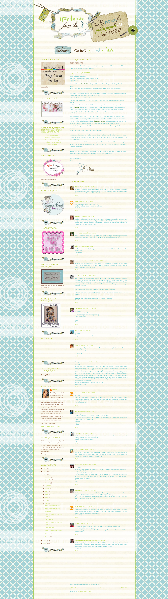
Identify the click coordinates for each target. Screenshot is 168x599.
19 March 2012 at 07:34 (90, 276)
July (46, 491)
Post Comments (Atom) (84, 591)
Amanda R (78, 216)
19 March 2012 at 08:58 (89, 308)
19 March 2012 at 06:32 (86, 246)
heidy (76, 246)
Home (99, 587)
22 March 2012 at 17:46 (90, 507)
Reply (76, 195)
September (48, 485)
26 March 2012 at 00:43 (98, 540)
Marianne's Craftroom (82, 261)
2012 (45, 474)
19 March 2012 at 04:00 (89, 233)
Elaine (55, 389)
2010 (45, 543)
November (48, 480)
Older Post (124, 587)
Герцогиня (73, 73)
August (47, 488)
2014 (45, 468)
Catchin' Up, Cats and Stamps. (53, 530)
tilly (76, 330)
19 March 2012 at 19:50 (87, 411)
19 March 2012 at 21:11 (88, 433)
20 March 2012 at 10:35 (90, 490)
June (46, 494)
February (48, 534)
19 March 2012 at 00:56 (86, 201)
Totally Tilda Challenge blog (51, 131)
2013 (45, 471)
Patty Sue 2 (78, 233)
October (47, 483)
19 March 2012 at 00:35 (89, 187)
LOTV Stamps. (49, 519)
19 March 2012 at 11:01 (86, 345)
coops (76, 345)
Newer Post (73, 587)
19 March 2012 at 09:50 (85, 330)
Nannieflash (78, 490)
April (46, 500)
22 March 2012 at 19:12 (87, 523)
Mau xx (77, 523)
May (46, 497)
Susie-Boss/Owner (52, 135)
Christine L (78, 276)
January (47, 537)
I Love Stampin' (49, 527)
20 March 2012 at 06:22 (87, 450)
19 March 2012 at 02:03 (89, 216)
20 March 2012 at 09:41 (90, 465)
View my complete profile (50, 426)
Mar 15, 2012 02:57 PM (84, 73)
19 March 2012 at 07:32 (97, 261)
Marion (77, 411)
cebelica (77, 450)
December (48, 477)
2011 (45, 540)
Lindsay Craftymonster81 (83, 540)
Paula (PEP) (78, 507)
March (47, 503)
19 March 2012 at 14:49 (90, 362)
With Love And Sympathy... (53, 505)
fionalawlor (78, 465)
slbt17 (77, 201)
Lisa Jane (78, 433)
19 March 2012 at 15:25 (89, 393)
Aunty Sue (78, 187)
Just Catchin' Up (49, 511)
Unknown (78, 393)
